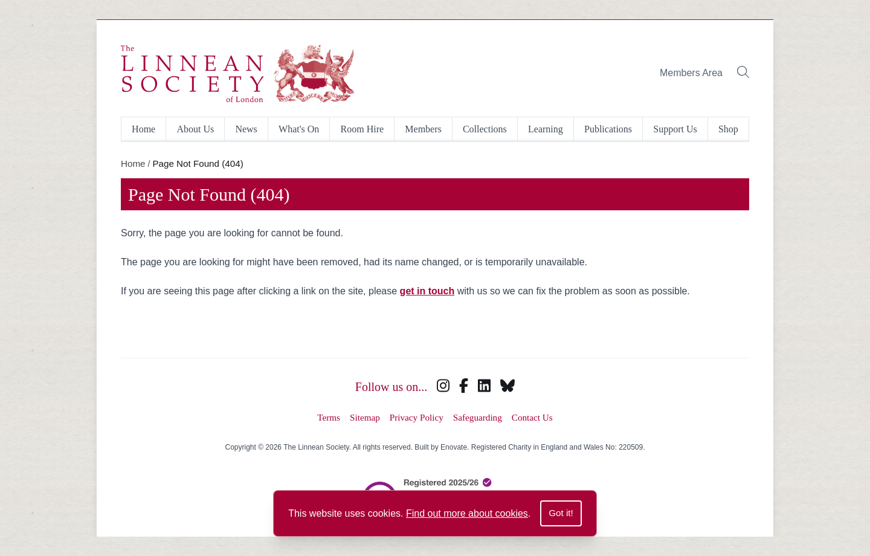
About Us (195, 129)
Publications (608, 129)
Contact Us (532, 417)
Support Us (675, 129)
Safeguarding (477, 417)
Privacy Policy (416, 417)
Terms (328, 417)
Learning (545, 129)
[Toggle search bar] (743, 73)
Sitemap (365, 417)
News (246, 129)
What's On (299, 129)
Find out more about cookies (467, 513)
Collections (485, 129)
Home (143, 129)
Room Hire (362, 129)
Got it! (561, 513)
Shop (728, 129)
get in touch (427, 291)
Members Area (691, 73)
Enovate (453, 447)
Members (423, 129)
